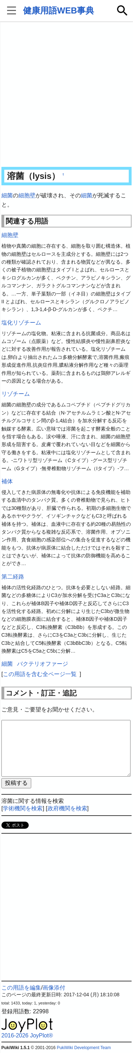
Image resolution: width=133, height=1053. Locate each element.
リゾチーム (15, 394)
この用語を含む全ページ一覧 (40, 674)
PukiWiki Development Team (84, 1047)
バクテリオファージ (42, 664)
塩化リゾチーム (21, 323)
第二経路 (12, 577)
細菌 (7, 195)
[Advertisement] (66, 94)
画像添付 (54, 988)
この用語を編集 (21, 988)
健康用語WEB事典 (58, 10)
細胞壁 (26, 195)
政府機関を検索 (67, 808)
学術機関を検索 (23, 808)
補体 (7, 481)
